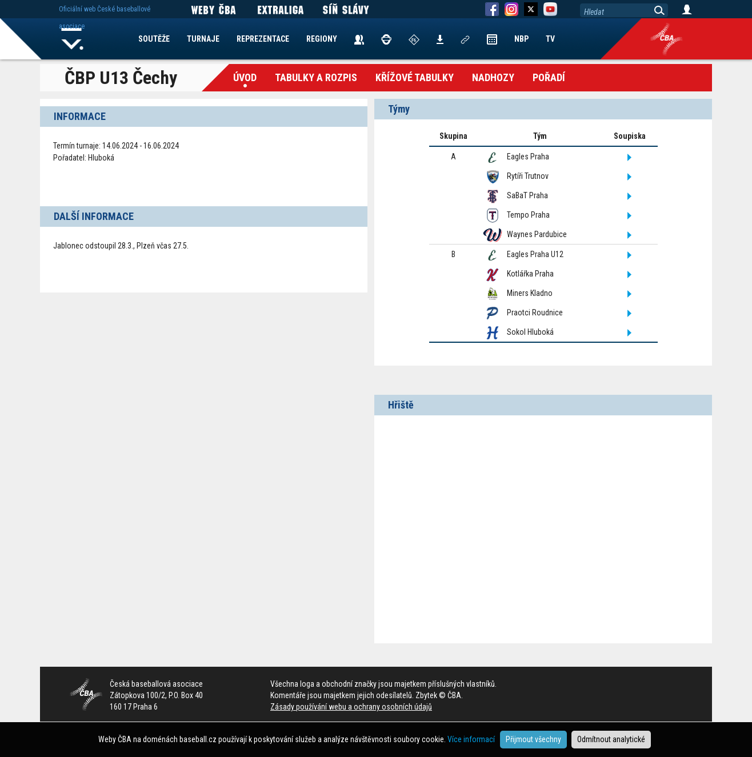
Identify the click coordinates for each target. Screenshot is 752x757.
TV (550, 38)
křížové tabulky (414, 77)
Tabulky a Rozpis (316, 77)
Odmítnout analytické (611, 739)
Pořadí (549, 77)
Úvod (245, 77)
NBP (521, 38)
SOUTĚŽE (154, 38)
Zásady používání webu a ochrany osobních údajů (351, 706)
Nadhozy (493, 77)
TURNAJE (203, 38)
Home (72, 38)
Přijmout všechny (533, 739)
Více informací (471, 739)
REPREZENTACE (263, 38)
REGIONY (321, 38)
